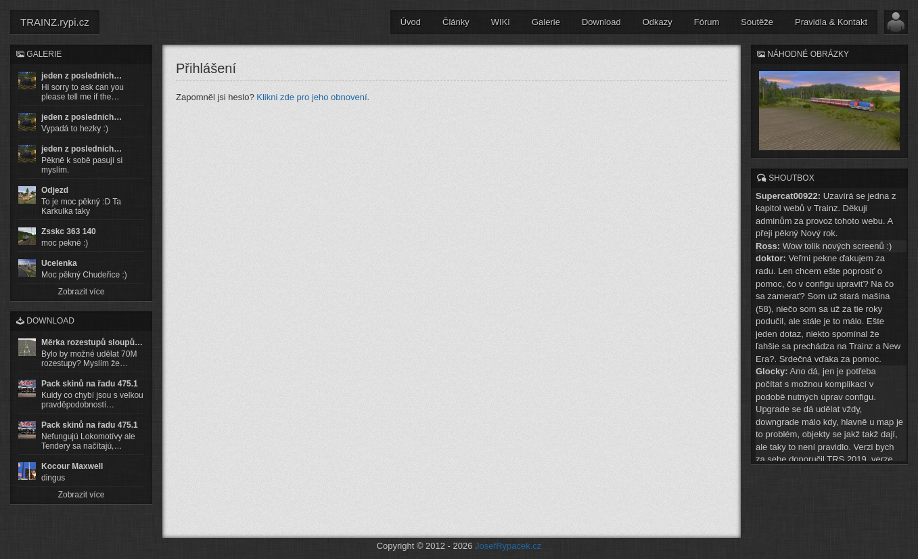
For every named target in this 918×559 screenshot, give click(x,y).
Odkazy (657, 22)
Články (455, 22)
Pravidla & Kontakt (831, 22)
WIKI (500, 22)
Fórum (707, 22)
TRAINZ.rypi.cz (54, 22)
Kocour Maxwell (72, 466)
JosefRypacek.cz (508, 546)
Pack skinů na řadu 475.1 (89, 383)
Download (601, 22)
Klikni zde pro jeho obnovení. (312, 97)
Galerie (546, 22)
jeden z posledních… (81, 76)
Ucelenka (59, 263)
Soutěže (757, 22)
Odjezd (54, 190)
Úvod (410, 22)
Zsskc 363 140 (68, 231)
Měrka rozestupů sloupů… (92, 342)
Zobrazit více (81, 292)
